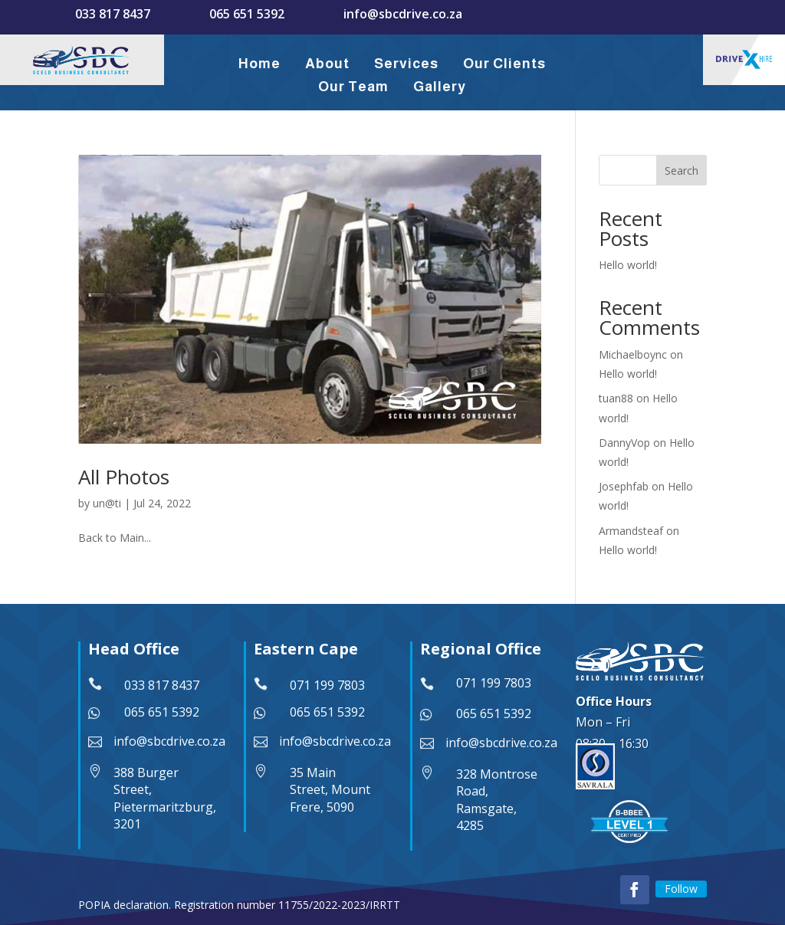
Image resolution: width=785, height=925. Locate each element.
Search (681, 170)
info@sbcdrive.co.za (402, 13)
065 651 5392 (246, 13)
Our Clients (504, 63)
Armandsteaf (631, 530)
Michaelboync (633, 354)
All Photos (123, 476)
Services (406, 63)
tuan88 (616, 398)
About (327, 63)
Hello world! (628, 264)
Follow (681, 888)
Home (259, 63)
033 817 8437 (112, 13)
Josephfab (624, 486)
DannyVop (624, 442)
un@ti (107, 503)
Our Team (353, 86)
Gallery (439, 86)
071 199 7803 (327, 685)
